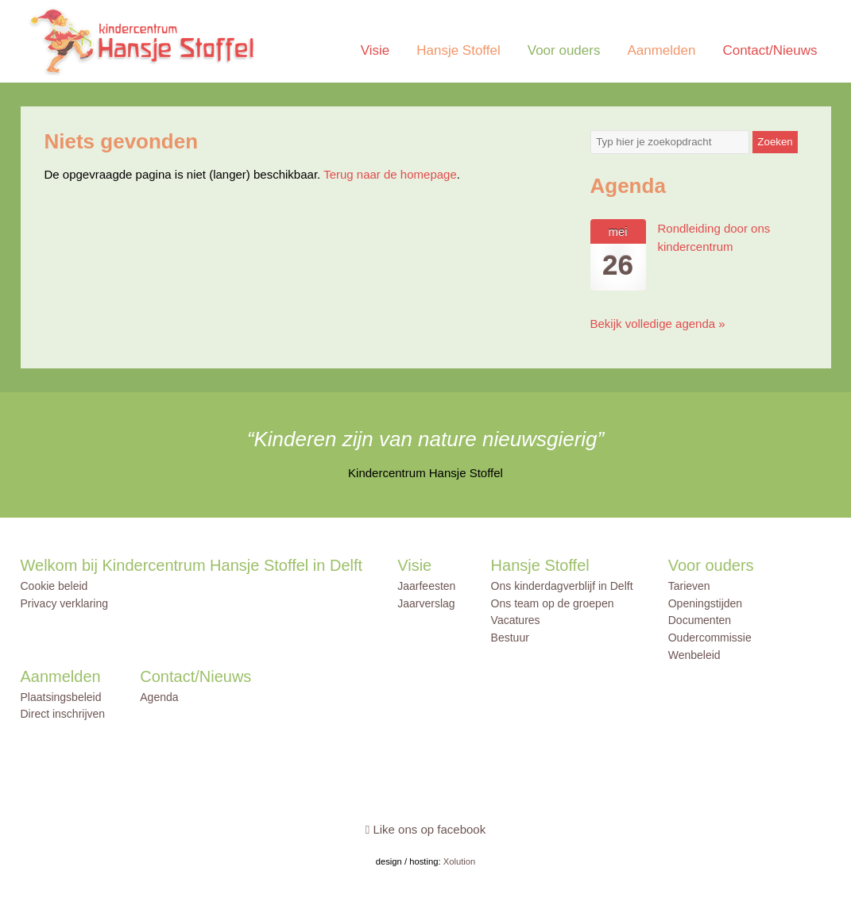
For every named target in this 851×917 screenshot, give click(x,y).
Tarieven (689, 586)
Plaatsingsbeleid (61, 697)
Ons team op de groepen (552, 603)
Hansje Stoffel (458, 50)
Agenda (159, 697)
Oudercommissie (710, 637)
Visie (375, 50)
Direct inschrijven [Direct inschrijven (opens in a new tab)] (63, 713)
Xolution (459, 861)
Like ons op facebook (425, 829)
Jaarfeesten (426, 586)
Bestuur (510, 637)
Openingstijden (705, 603)
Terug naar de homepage (390, 174)
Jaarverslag (426, 603)
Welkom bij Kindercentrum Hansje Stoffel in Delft (192, 565)
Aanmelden (661, 50)
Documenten (699, 620)
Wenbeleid (694, 655)
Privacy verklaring (64, 603)
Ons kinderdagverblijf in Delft (562, 586)
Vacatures (515, 620)
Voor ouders (564, 50)
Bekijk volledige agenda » (657, 323)
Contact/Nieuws (769, 50)
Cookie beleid (54, 586)
